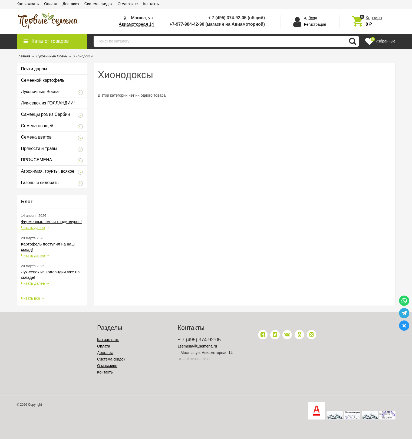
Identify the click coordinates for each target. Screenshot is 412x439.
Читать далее (33, 227)
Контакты (151, 4)
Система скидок (98, 4)
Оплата (50, 4)
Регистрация (315, 24)
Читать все (30, 298)
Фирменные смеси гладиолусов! (51, 221)
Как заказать (28, 4)
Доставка (71, 4)
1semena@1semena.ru (197, 346)
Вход (313, 18)
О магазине (128, 4)
